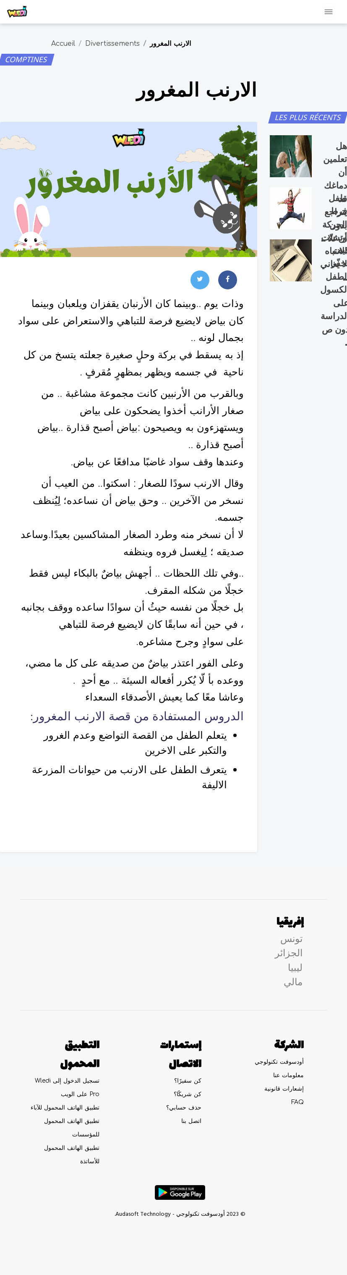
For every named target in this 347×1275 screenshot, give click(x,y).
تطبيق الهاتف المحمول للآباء (65, 1107)
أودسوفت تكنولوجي (279, 1062)
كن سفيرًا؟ (187, 1081)
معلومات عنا (288, 1075)
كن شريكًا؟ (187, 1094)
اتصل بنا (191, 1121)
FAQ (297, 1102)
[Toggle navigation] (328, 11)
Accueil (63, 43)
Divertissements (112, 43)
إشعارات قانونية (284, 1089)
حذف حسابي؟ (183, 1107)
